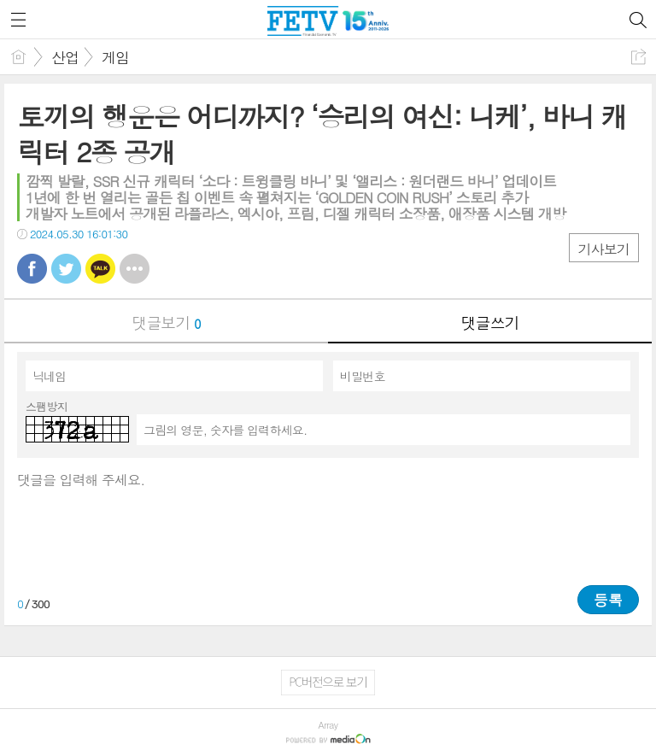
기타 (134, 269)
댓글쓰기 (490, 322)
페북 (32, 269)
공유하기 (638, 57)
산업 (65, 57)
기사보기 (604, 249)
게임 (115, 57)
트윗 (66, 269)
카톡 (100, 269)
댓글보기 (166, 322)
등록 (608, 599)
